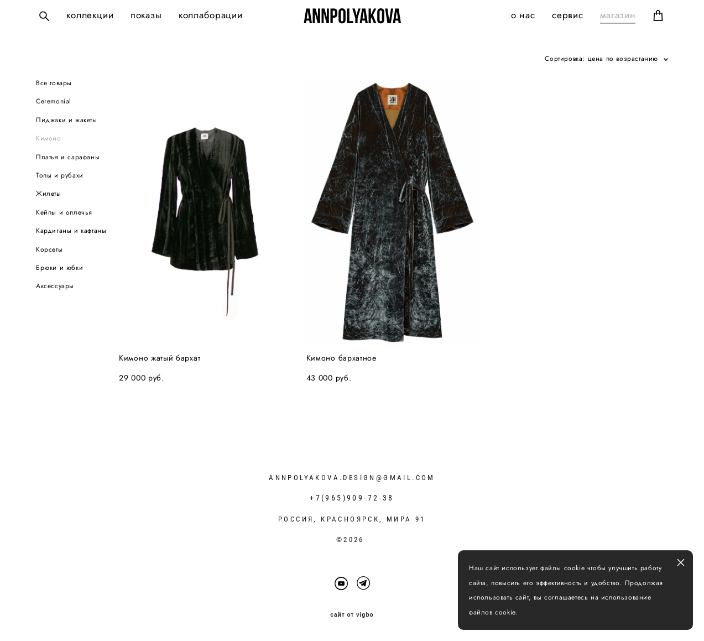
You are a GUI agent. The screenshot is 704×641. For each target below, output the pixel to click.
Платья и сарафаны (68, 157)
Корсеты (49, 249)
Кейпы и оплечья (64, 212)
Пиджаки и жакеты (66, 120)
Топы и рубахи (60, 175)
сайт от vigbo (351, 615)
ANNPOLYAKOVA (352, 16)
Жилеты (48, 194)
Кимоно (48, 138)
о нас (523, 15)
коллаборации (211, 15)
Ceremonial (53, 101)
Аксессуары (55, 286)
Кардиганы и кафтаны (71, 231)
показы (146, 15)
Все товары (54, 83)
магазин (618, 15)
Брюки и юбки (59, 268)
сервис (567, 15)
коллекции (90, 15)
